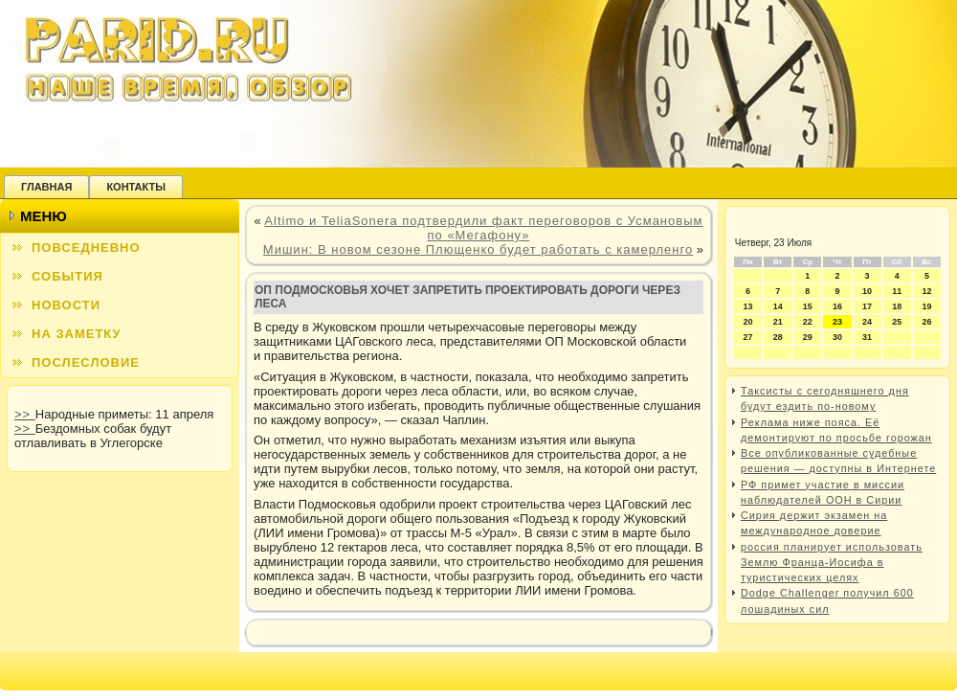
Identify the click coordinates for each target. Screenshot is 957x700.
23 (837, 322)
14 (778, 306)
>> (24, 414)
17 (867, 306)
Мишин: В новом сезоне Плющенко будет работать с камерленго (478, 249)
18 (896, 306)
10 (867, 291)
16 (837, 306)
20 (748, 322)
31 (867, 337)
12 (926, 291)
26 (926, 322)
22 (807, 322)
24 (867, 322)
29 (807, 337)
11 (896, 291)
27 (748, 337)
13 (748, 306)
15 (807, 306)
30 (837, 337)
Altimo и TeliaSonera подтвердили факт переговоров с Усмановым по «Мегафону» (483, 228)
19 (926, 306)
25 (896, 322)
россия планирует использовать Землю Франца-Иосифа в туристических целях (832, 562)
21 (778, 322)
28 (778, 337)
